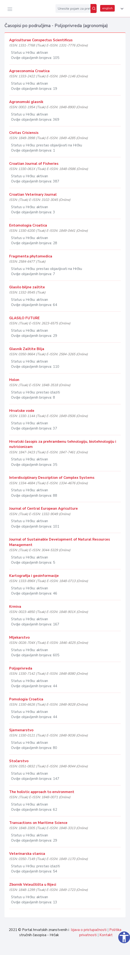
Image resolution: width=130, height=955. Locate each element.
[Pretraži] (94, 8)
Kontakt (106, 935)
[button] (121, 9)
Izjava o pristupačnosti (88, 929)
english (107, 8)
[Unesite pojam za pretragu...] (73, 8)
